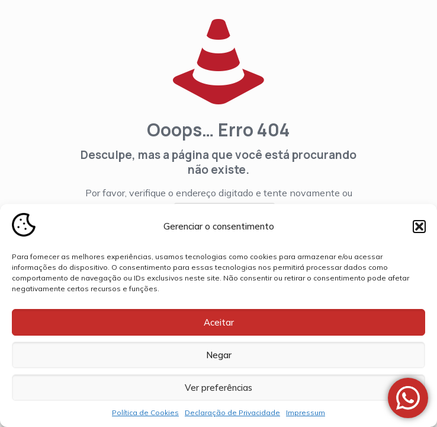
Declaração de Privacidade (232, 412)
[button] (419, 226)
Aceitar (219, 322)
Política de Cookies (145, 412)
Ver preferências (218, 387)
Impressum (305, 412)
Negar (219, 355)
